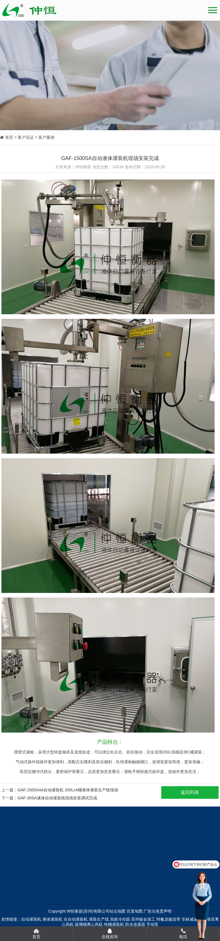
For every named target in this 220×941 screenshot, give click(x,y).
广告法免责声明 (158, 911)
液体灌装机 (52, 919)
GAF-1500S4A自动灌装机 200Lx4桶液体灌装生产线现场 (67, 790)
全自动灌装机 (76, 919)
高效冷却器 (120, 919)
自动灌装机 (31, 919)
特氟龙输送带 (168, 919)
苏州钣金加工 (143, 919)
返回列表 (190, 792)
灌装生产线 (99, 919)
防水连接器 (135, 924)
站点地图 (117, 911)
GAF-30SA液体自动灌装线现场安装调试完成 (57, 798)
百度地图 (135, 911)
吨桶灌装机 (114, 924)
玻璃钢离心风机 (89, 924)
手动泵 (152, 924)
